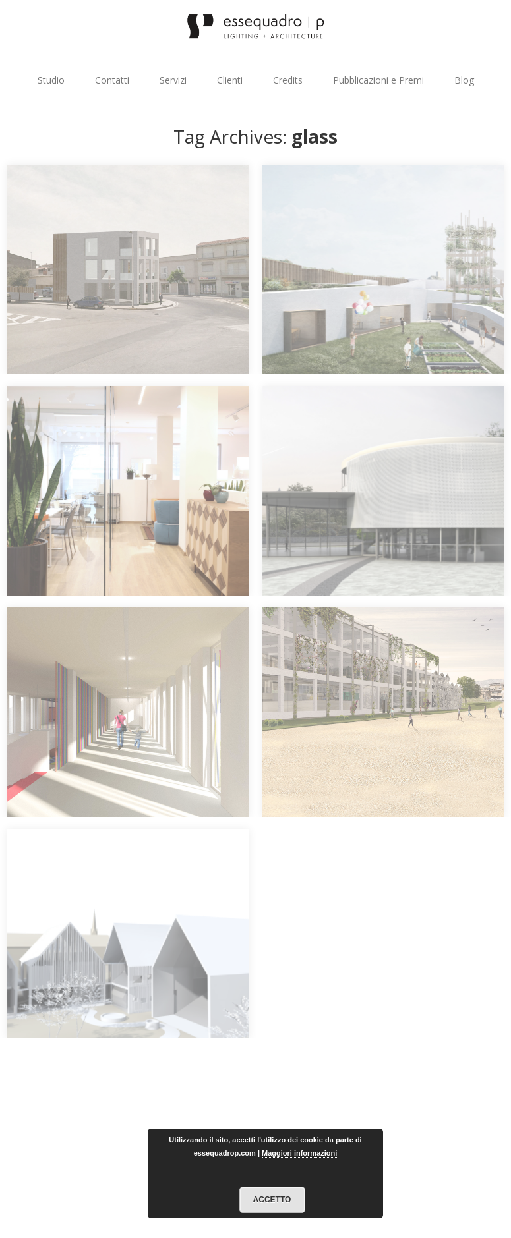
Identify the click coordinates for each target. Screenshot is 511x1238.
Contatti (112, 80)
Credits (288, 80)
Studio (51, 80)
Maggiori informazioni (299, 1153)
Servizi (173, 80)
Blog (464, 80)
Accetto (272, 1199)
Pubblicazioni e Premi (378, 80)
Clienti (230, 80)
